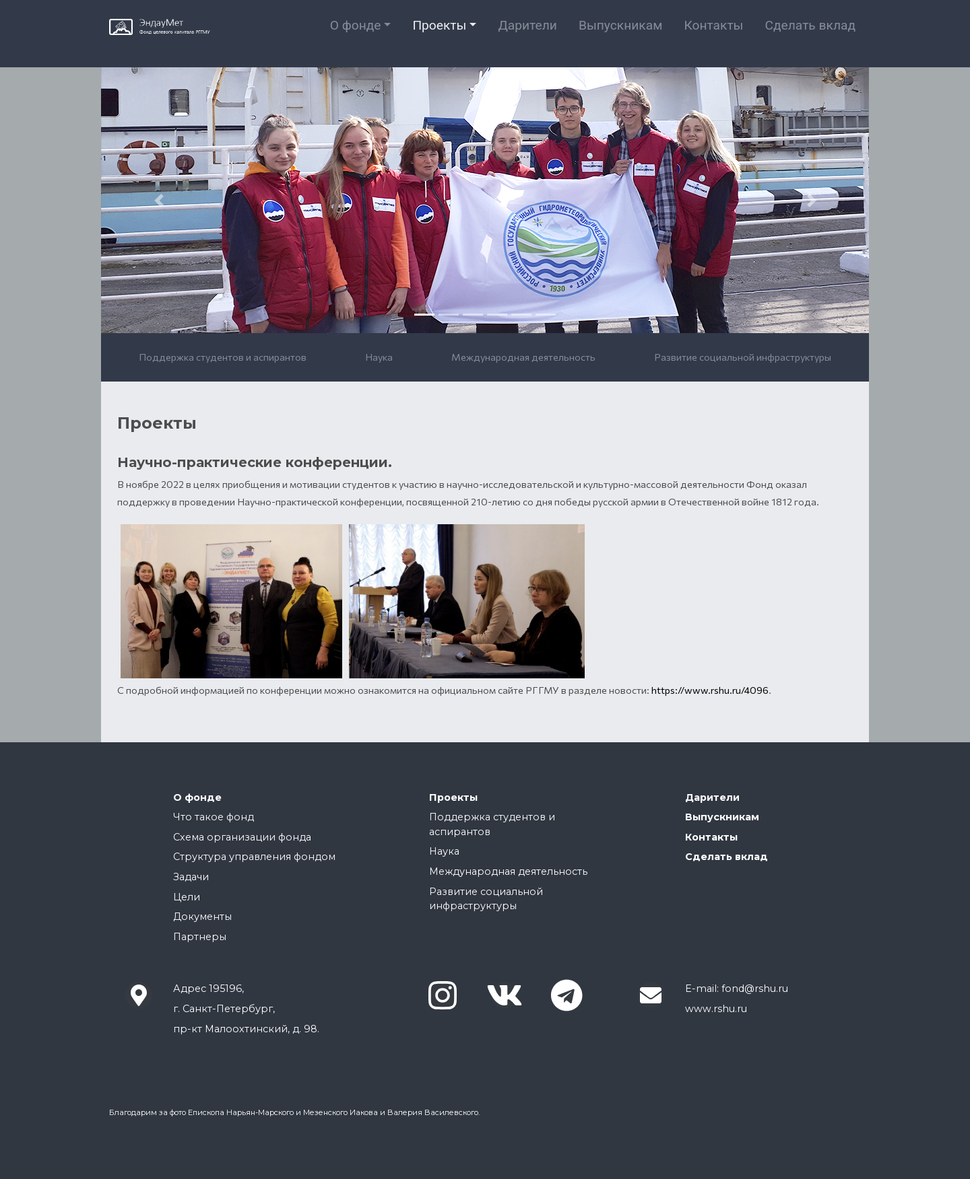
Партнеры (199, 937)
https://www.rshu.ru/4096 (710, 690)
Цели (186, 897)
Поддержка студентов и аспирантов (222, 357)
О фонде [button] (355, 33)
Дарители (527, 33)
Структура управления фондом (254, 857)
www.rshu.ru (716, 1009)
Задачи (191, 877)
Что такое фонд (213, 817)
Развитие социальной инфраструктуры (742, 357)
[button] (158, 200)
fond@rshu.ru (754, 988)
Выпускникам (620, 33)
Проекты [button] (439, 33)
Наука (379, 357)
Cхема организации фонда (242, 837)
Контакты (713, 33)
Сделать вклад (810, 33)
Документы (202, 916)
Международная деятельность (523, 357)
